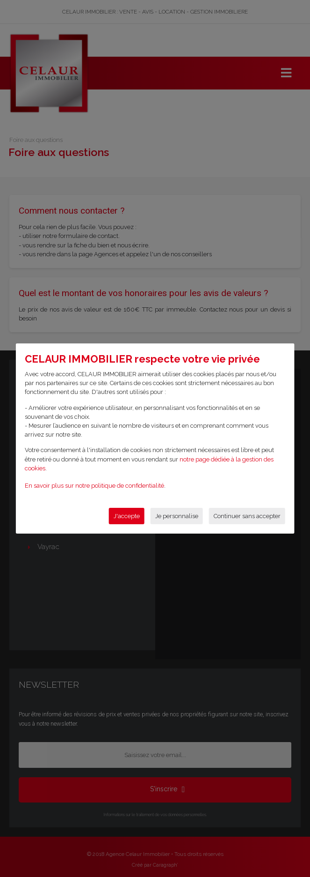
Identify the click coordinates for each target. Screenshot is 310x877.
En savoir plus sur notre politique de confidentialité (94, 485)
